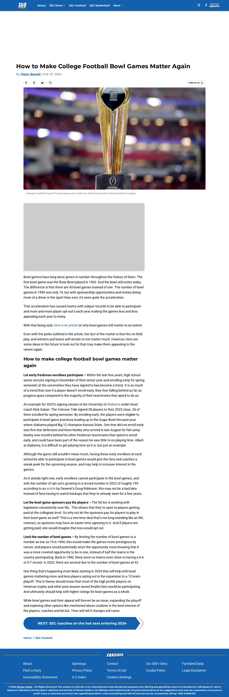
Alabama (113, 404)
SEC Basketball (100, 5)
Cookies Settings (119, 677)
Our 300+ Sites (156, 664)
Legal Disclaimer (194, 670)
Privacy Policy (82, 670)
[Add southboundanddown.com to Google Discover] (196, 82)
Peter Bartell (31, 74)
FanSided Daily (193, 664)
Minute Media (24, 686)
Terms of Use (116, 670)
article (51, 488)
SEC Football (77, 5)
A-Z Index (79, 677)
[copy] (50, 82)
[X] (199, 5)
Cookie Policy (156, 670)
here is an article (66, 325)
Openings (79, 664)
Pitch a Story (32, 670)
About (41, 5)
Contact (112, 664)
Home (27, 638)
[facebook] (206, 5)
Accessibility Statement (40, 677)
